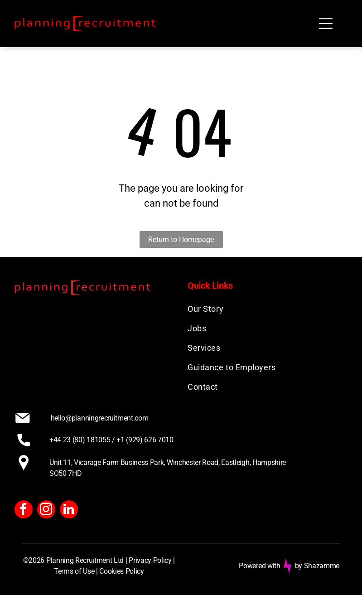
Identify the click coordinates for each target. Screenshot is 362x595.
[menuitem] (268, 309)
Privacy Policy (150, 560)
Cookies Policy (121, 571)
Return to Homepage (181, 239)
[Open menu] (326, 23)
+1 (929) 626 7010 (145, 439)
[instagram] (46, 510)
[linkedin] (69, 510)
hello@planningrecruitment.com (100, 418)
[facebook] (23, 510)
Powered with (259, 565)
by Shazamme (317, 565)
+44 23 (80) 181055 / (82, 439)
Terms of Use (74, 571)
